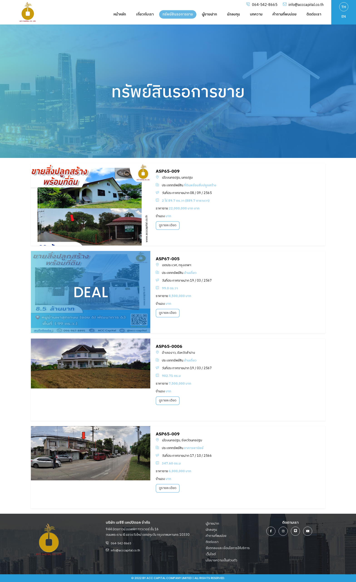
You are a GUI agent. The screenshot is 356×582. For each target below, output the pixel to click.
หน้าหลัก (120, 14)
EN (343, 16)
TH (343, 7)
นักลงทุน (233, 14)
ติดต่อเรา (314, 14)
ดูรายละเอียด (167, 225)
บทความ (256, 14)
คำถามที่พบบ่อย (284, 14)
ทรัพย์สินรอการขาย (178, 14)
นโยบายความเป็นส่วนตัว (221, 560)
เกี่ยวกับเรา (145, 14)
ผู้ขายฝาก (209, 14)
